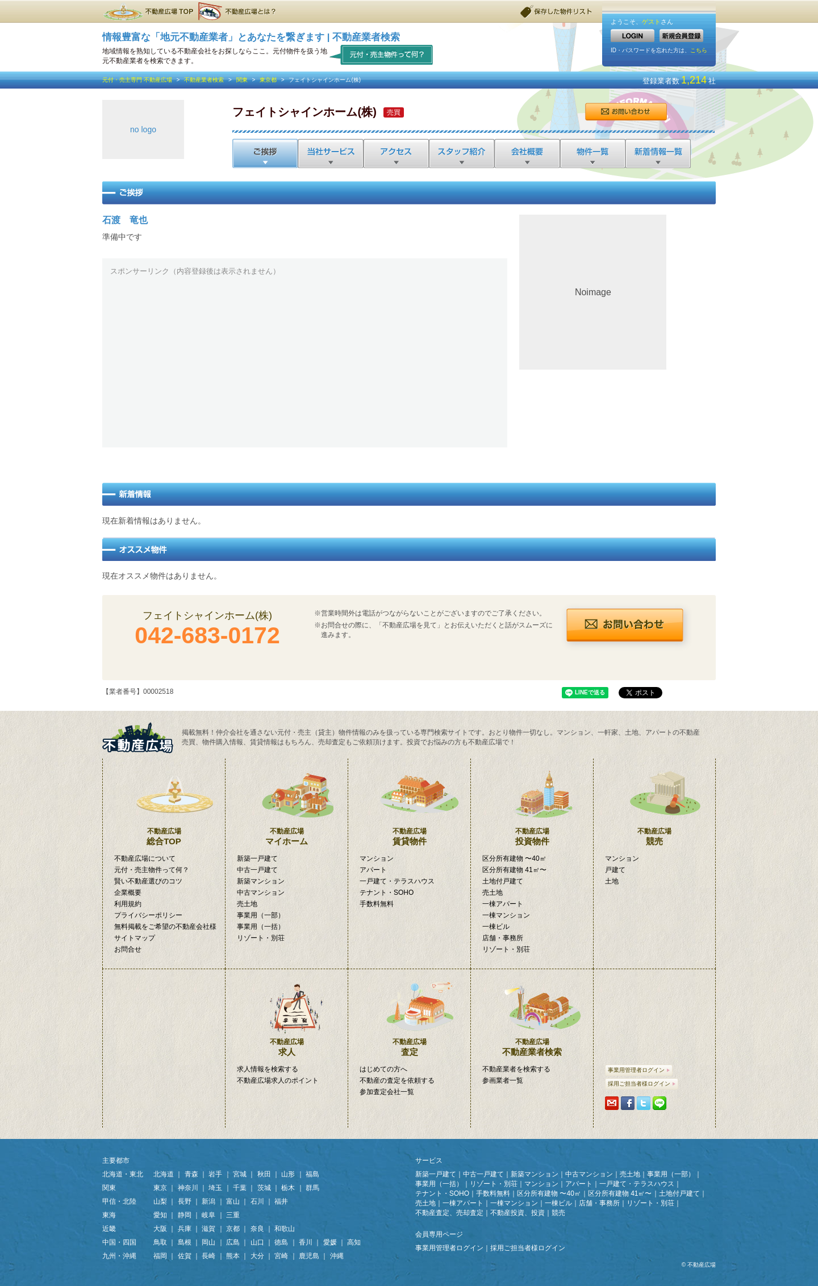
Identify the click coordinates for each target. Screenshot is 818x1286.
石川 (257, 1201)
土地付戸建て (502, 881)
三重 (233, 1215)
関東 (242, 80)
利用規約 (127, 904)
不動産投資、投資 (517, 1213)
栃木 (288, 1188)
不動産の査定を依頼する (397, 1080)
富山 (233, 1201)
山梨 (160, 1201)
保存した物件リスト (556, 11)
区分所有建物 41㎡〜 (514, 870)
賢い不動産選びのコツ (148, 881)
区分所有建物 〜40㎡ (514, 858)
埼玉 (215, 1188)
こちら (698, 50)
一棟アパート (502, 904)
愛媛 (330, 1242)
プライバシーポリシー (148, 915)
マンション (377, 858)
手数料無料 (377, 904)
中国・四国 (119, 1242)
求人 (287, 1013)
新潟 (208, 1201)
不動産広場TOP (147, 11)
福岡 (160, 1256)
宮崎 (281, 1256)
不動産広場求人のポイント (278, 1080)
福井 (281, 1201)
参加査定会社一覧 (387, 1092)
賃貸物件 (409, 802)
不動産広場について (145, 858)
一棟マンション (506, 915)
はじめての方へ (383, 1069)
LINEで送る (659, 1103)
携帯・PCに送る (612, 1103)
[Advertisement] (304, 359)
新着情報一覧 (657, 153)
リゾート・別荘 (261, 938)
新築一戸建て (257, 858)
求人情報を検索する (267, 1069)
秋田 (264, 1174)
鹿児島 (309, 1256)
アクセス (395, 153)
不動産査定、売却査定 (449, 1213)
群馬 (312, 1188)
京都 (233, 1229)
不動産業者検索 (204, 80)
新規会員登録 (681, 35)
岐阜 (208, 1215)
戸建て (615, 870)
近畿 (109, 1229)
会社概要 (526, 153)
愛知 (160, 1215)
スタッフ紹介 (461, 153)
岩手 (215, 1174)
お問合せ (626, 112)
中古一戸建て (257, 870)
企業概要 (127, 893)
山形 (288, 1174)
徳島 (281, 1242)
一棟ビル (496, 927)
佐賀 (184, 1256)
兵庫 (184, 1229)
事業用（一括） (261, 927)
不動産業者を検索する (516, 1069)
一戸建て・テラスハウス (397, 881)
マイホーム (287, 802)
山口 (257, 1242)
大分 (257, 1256)
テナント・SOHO (387, 893)
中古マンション (261, 893)
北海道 (163, 1174)
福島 (312, 1174)
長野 (184, 1201)
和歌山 (284, 1229)
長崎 (208, 1256)
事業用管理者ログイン (639, 1070)
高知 (354, 1242)
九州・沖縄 (119, 1256)
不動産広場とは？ (238, 11)
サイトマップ (134, 938)
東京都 (268, 80)
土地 (612, 881)
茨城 (264, 1188)
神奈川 (188, 1188)
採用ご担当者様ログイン (641, 1083)
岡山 (208, 1242)
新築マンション (261, 881)
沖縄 (337, 1256)
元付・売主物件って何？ (381, 54)
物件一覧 (591, 153)
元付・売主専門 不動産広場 (137, 80)
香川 (305, 1242)
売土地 (247, 904)
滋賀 (208, 1229)
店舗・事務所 (502, 938)
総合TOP (164, 802)
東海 (109, 1215)
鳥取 (160, 1242)
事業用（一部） (261, 915)
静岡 (184, 1215)
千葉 (240, 1188)
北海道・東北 (122, 1174)
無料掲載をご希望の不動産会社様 (165, 927)
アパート (373, 870)
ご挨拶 (265, 153)
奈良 (257, 1229)
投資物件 (532, 802)
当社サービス (330, 153)
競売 (654, 802)
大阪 (160, 1229)
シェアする (628, 1103)
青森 (191, 1174)
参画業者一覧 (502, 1080)
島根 (184, 1242)
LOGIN (632, 35)
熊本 (233, 1256)
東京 (160, 1188)
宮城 (240, 1174)
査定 (409, 1013)
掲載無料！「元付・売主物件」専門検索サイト (142, 737)
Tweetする (643, 1103)
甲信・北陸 (119, 1201)
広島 (233, 1242)
